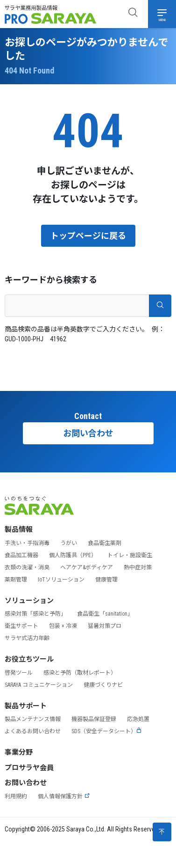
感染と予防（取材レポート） (79, 672)
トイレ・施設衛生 (129, 555)
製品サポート (26, 706)
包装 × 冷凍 (63, 626)
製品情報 (19, 529)
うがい (68, 543)
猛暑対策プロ (104, 626)
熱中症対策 (138, 567)
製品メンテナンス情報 (33, 719)
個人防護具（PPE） (73, 555)
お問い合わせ (88, 433)
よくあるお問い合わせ (33, 731)
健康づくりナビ (103, 685)
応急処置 (138, 719)
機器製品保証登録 (93, 719)
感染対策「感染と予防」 (35, 614)
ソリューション (29, 600)
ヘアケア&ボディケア (86, 567)
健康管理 (106, 579)
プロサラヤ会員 (29, 768)
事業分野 (19, 752)
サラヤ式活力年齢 (27, 638)
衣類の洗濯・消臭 (27, 567)
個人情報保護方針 (64, 796)
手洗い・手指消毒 (27, 543)
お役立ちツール (29, 659)
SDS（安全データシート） (106, 731)
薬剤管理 (16, 579)
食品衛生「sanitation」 (105, 614)
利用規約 (16, 796)
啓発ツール (19, 672)
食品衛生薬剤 (104, 543)
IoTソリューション (61, 579)
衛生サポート (21, 626)
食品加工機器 (21, 555)
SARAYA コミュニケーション (39, 685)
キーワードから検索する (51, 280)
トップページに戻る (88, 236)
